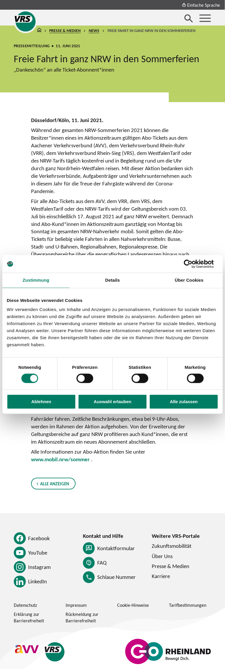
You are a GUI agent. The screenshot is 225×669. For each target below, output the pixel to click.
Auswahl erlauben (112, 401)
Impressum (76, 605)
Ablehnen (41, 401)
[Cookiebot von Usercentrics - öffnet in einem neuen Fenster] (192, 263)
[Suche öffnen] (189, 18)
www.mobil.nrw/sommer (60, 459)
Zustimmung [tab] (36, 280)
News (94, 30)
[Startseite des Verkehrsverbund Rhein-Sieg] (25, 21)
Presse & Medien (65, 30)
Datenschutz (25, 605)
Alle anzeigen (54, 483)
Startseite (39, 31)
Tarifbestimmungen (187, 605)
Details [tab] (112, 280)
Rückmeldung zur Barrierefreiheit (82, 617)
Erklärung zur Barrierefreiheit (29, 617)
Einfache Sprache (201, 5)
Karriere (161, 576)
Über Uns (162, 556)
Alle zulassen (184, 401)
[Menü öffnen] (205, 18)
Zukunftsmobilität (171, 545)
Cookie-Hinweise (133, 605)
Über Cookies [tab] (189, 280)
